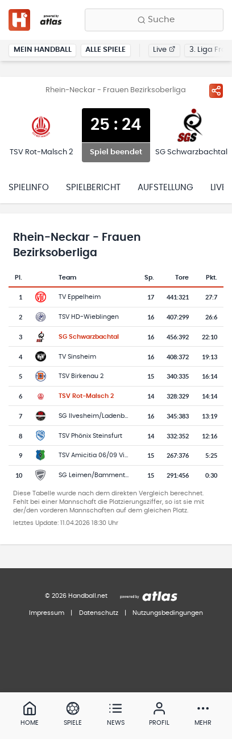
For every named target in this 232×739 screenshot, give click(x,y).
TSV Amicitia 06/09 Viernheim (105, 455)
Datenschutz (98, 613)
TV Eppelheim (80, 297)
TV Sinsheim (77, 357)
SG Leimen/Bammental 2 (97, 475)
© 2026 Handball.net (76, 596)
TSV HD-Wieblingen (89, 317)
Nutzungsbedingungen (167, 613)
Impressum (46, 613)
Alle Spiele (105, 50)
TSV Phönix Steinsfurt (90, 436)
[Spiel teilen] (216, 90)
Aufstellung (165, 187)
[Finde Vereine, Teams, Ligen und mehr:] (154, 20)
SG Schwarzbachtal (89, 337)
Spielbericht (93, 187)
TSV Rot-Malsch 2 (86, 396)
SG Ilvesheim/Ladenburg (97, 416)
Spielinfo (29, 187)
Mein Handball (43, 50)
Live (164, 50)
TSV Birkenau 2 (81, 376)
